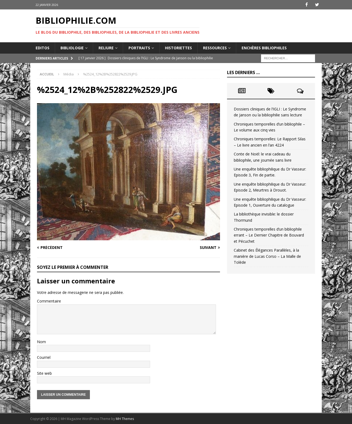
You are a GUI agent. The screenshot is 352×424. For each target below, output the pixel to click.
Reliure (106, 47)
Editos (42, 47)
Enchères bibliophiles (264, 47)
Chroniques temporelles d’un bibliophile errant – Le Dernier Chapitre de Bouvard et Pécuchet (269, 235)
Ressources (215, 47)
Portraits (139, 47)
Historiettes (178, 47)
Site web (44, 373)
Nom (41, 341)
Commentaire (49, 301)
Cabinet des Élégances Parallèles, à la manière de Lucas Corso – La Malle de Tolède (267, 256)
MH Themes (125, 418)
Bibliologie (72, 47)
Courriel (43, 357)
